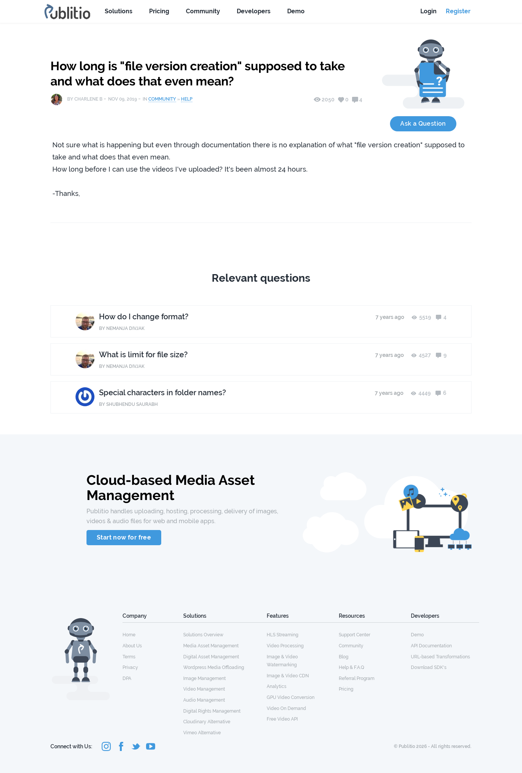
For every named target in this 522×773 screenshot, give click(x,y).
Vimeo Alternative (202, 732)
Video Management (204, 689)
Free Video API (282, 719)
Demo (296, 11)
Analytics (276, 686)
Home (129, 634)
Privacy (130, 667)
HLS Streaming (282, 634)
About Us (132, 645)
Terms (129, 656)
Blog (343, 656)
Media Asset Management (211, 645)
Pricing (159, 11)
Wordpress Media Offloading (213, 667)
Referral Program (356, 678)
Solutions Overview (203, 634)
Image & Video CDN (288, 675)
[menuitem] (153, 634)
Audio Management (204, 700)
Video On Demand (286, 708)
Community (203, 11)
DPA (127, 678)
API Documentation (431, 645)
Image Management (204, 678)
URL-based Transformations (440, 656)
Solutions (118, 11)
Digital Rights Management (212, 711)
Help (186, 99)
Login (428, 11)
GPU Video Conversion (290, 697)
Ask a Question (423, 123)
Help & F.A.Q (351, 667)
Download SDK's (429, 667)
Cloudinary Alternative (206, 721)
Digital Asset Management (211, 656)
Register (458, 11)
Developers (253, 11)
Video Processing (285, 645)
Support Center (354, 634)
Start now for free (124, 537)
